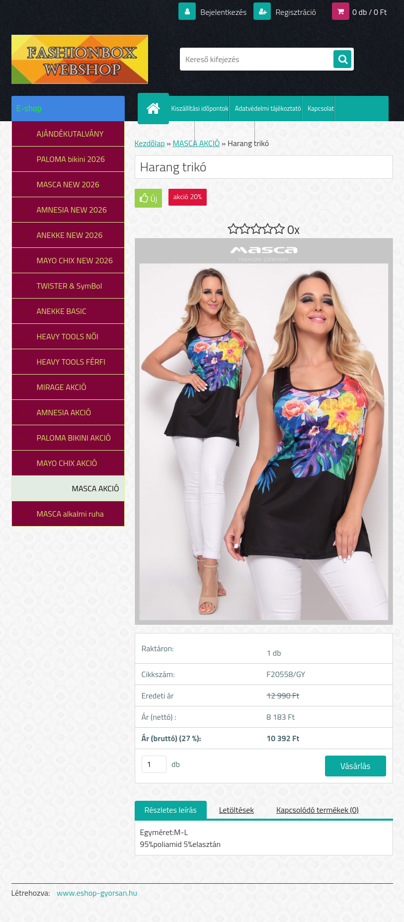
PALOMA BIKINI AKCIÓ (74, 438)
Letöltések (236, 810)
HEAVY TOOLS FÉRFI (71, 362)
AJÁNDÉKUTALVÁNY (70, 134)
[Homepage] (155, 108)
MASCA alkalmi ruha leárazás (70, 517)
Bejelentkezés (223, 12)
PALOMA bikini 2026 (71, 159)
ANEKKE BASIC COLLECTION (61, 314)
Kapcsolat (321, 108)
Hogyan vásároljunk (227, 134)
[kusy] (154, 764)
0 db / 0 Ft (369, 12)
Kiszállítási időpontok (200, 108)
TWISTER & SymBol (69, 286)
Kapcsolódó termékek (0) (317, 810)
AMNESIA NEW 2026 (72, 210)
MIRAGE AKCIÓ (61, 387)
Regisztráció (295, 12)
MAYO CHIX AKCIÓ (67, 463)
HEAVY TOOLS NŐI (68, 336)
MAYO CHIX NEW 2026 (75, 260)
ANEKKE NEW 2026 (70, 235)
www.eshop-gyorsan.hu (97, 893)
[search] (342, 59)
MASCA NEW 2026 (68, 184)
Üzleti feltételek (173, 134)
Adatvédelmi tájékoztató (268, 108)
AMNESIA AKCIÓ (64, 412)
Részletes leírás (171, 810)
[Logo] (79, 59)
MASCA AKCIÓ (95, 488)
